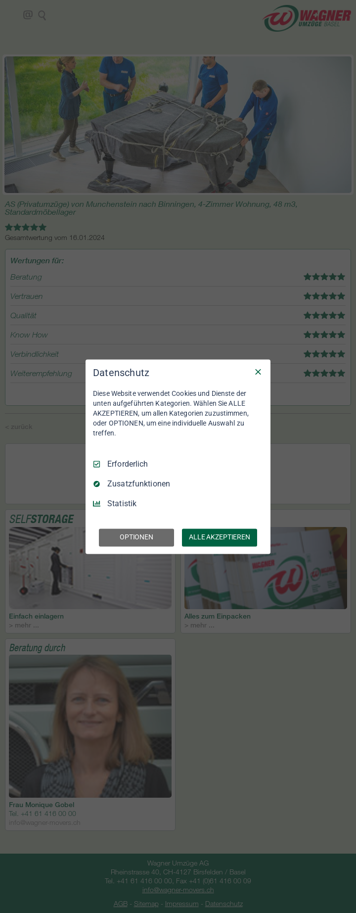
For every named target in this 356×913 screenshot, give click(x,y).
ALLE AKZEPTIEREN (219, 537)
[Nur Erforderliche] (258, 371)
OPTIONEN (136, 537)
